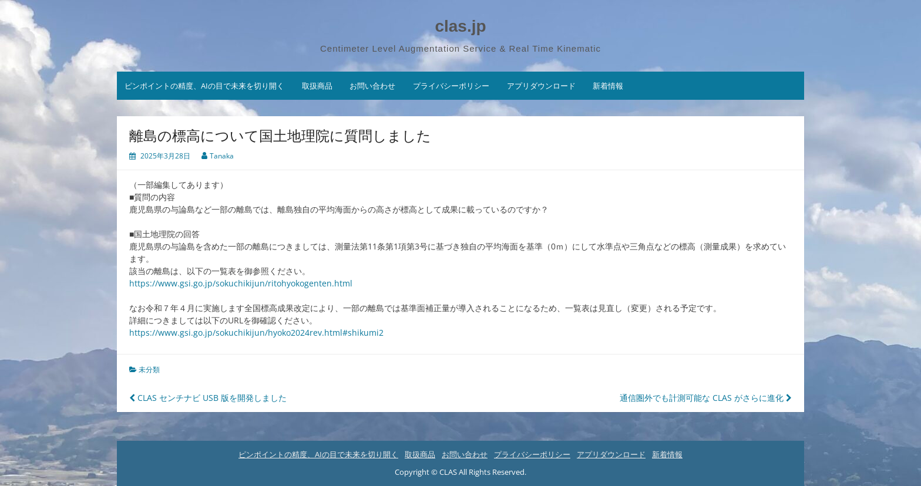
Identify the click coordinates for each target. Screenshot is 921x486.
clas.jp (460, 26)
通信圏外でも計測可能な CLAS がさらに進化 (706, 397)
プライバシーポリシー (451, 85)
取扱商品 (317, 85)
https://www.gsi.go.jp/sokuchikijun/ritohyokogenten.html (240, 283)
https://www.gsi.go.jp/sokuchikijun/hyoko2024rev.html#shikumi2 (256, 332)
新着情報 (608, 85)
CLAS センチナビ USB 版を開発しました (208, 397)
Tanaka (222, 156)
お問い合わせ (372, 85)
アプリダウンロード (541, 85)
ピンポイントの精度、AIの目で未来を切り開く (204, 85)
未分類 (149, 369)
